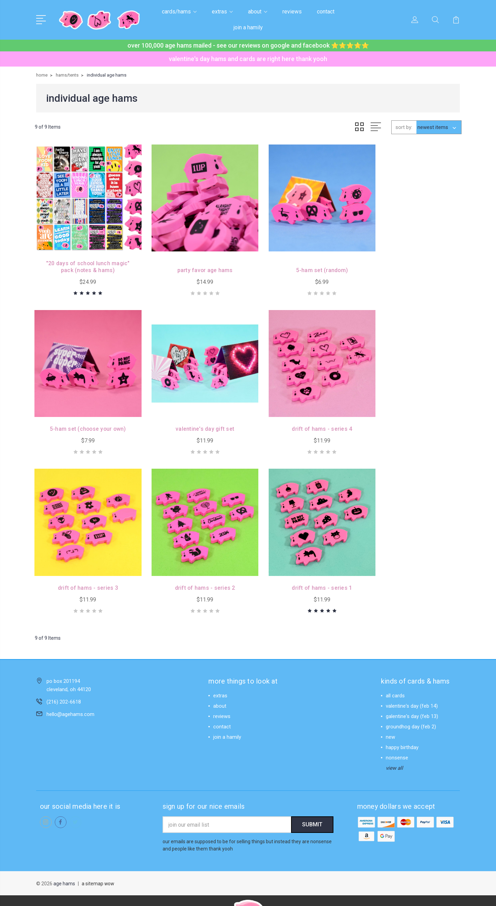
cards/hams (179, 11)
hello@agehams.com (70, 690)
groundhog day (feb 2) (411, 702)
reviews (292, 11)
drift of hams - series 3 (302, 412)
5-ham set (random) (303, 262)
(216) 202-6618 (63, 677)
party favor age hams (193, 262)
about (257, 11)
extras (222, 11)
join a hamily (248, 27)
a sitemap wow (98, 860)
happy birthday (402, 723)
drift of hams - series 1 (84, 563)
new (390, 712)
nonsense (397, 733)
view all (394, 743)
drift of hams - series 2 (412, 412)
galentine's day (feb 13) (412, 692)
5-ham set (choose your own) (412, 262)
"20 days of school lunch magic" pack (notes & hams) (84, 258)
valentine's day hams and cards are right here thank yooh (248, 58)
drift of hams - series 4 (193, 412)
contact (325, 11)
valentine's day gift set (84, 412)
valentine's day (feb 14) (412, 681)
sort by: (403, 127)
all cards (395, 671)
